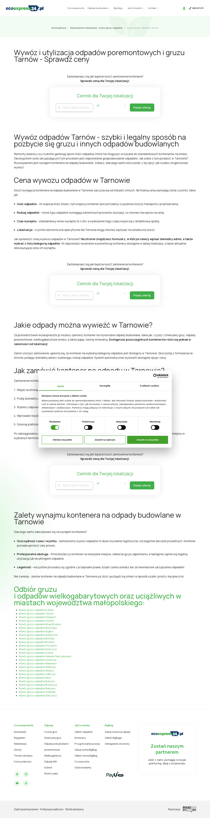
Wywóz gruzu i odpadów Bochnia (36, 638)
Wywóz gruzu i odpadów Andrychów (38, 635)
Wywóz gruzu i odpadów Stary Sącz (38, 695)
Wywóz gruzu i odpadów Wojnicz (36, 670)
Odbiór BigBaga (113, 737)
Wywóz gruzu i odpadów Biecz (35, 677)
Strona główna (59, 27)
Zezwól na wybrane (105, 439)
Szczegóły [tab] (105, 385)
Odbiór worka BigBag (86, 755)
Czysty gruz (50, 732)
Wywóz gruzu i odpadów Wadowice (38, 663)
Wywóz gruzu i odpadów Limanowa (37, 659)
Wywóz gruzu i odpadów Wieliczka (37, 667)
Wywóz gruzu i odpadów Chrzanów (38, 645)
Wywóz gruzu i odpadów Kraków (36, 610)
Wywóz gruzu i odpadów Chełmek (37, 692)
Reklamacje (20, 743)
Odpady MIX (50, 761)
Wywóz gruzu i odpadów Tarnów (36, 613)
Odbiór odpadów (84, 732)
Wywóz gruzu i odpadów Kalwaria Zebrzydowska (45, 656)
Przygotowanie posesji (87, 743)
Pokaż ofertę (141, 108)
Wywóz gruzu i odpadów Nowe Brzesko (40, 624)
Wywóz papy (51, 773)
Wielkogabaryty (52, 755)
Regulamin (19, 737)
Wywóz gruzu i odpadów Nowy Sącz (38, 627)
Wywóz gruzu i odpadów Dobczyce (38, 649)
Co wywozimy (82, 761)
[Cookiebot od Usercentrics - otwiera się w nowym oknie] (155, 376)
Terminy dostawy (23, 755)
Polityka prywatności (51, 809)
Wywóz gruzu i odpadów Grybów (36, 620)
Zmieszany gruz (53, 737)
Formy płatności (22, 761)
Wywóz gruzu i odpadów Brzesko (37, 642)
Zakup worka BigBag (86, 749)
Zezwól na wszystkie (148, 439)
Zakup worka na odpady (117, 732)
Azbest (48, 767)
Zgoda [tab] (60, 386)
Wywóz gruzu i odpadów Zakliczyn (37, 674)
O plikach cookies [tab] (149, 385)
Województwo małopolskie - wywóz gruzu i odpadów (96, 27)
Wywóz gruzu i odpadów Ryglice (36, 631)
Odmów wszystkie (62, 439)
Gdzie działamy (83, 767)
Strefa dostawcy (74, 809)
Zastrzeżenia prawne (26, 809)
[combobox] (77, 107)
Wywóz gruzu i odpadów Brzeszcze (38, 684)
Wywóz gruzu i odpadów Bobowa (37, 681)
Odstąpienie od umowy (117, 743)
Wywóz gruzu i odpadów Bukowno (37, 688)
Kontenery (80, 737)
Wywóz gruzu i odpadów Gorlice (36, 652)
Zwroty (17, 749)
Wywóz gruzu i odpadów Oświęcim (37, 617)
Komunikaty (20, 732)
